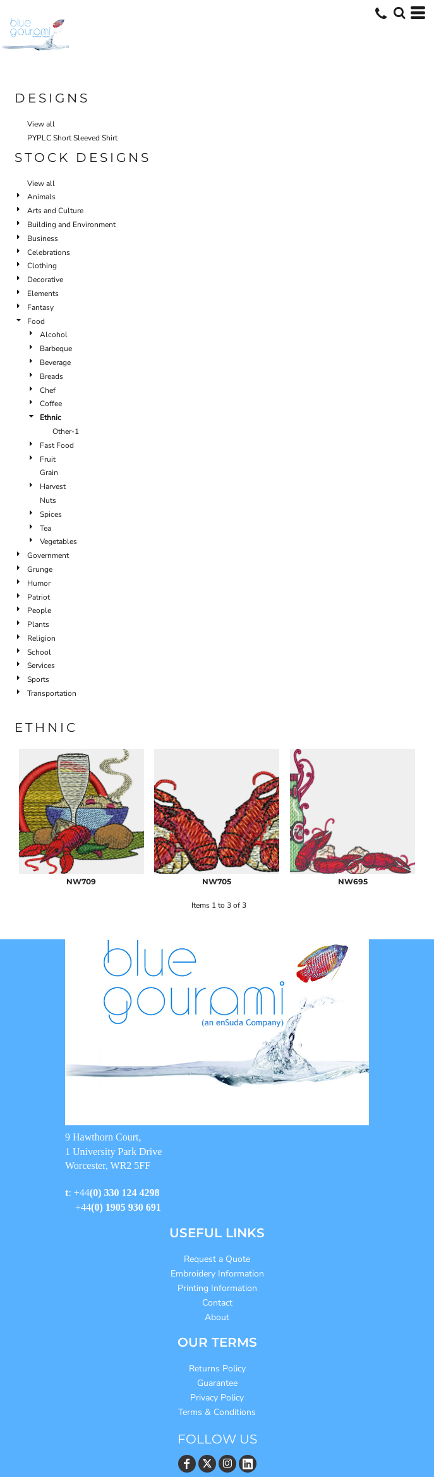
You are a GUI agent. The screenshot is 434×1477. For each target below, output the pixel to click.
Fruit (48, 459)
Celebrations (48, 252)
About (217, 1317)
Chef (48, 390)
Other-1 (65, 431)
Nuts (48, 500)
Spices (51, 514)
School (39, 652)
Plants (38, 624)
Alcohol (54, 335)
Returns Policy (217, 1369)
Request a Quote (217, 1259)
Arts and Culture (55, 211)
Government (48, 555)
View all (41, 124)
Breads (51, 376)
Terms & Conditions (217, 1412)
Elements (43, 293)
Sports (38, 679)
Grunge (39, 569)
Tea (45, 528)
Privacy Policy (217, 1398)
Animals (41, 197)
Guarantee (217, 1383)
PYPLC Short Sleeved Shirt (72, 138)
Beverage (55, 362)
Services (41, 665)
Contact (217, 1303)
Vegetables (58, 541)
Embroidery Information (217, 1274)
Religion (41, 638)
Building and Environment (71, 224)
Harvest (53, 486)
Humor (39, 583)
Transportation (51, 693)
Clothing (42, 266)
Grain (49, 472)
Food (36, 321)
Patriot (38, 597)
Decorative (45, 280)
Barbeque (56, 348)
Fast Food (57, 445)
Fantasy (40, 307)
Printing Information (217, 1288)
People (39, 610)
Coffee (51, 404)
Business (42, 238)
